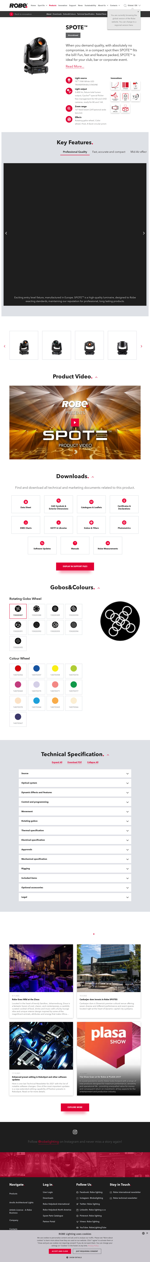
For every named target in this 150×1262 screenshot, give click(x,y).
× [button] (147, 1233)
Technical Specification (86, 14)
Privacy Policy (93, 1246)
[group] (4, 346)
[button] (75, 1257)
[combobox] (143, 1233)
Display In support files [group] (75, 566)
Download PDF (74, 762)
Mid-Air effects (139, 152)
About (48, 14)
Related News (101, 14)
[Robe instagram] (75, 1132)
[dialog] (75, 1246)
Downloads (57, 14)
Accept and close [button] (60, 1251)
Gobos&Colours (69, 14)
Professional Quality (75, 152)
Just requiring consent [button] (87, 1251)
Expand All (57, 762)
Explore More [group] (75, 1107)
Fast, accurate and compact (108, 152)
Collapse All (92, 762)
